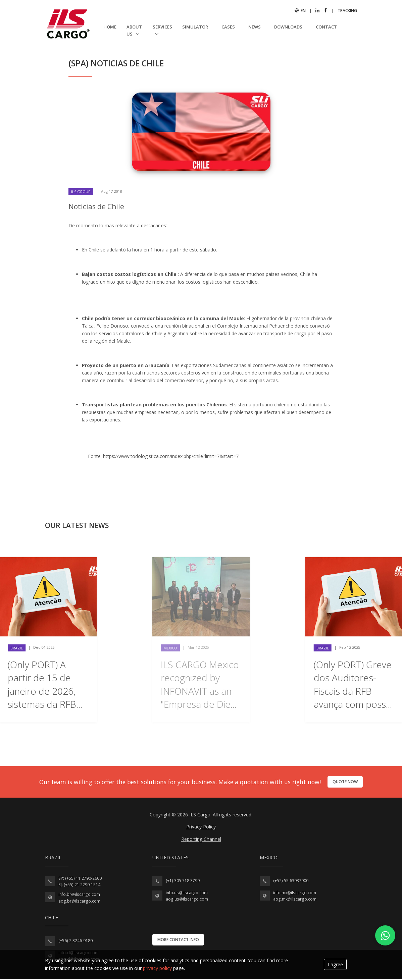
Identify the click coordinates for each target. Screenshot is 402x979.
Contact (326, 27)
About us (134, 30)
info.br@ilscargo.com (79, 894)
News (254, 27)
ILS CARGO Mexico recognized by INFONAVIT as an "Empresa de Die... (200, 684)
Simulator (195, 27)
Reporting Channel (201, 839)
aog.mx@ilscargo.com (294, 899)
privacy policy (157, 968)
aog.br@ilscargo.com (79, 901)
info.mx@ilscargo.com (294, 893)
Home (109, 27)
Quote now (345, 782)
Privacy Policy (201, 826)
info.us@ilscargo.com (187, 893)
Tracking (347, 10)
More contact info (178, 939)
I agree (335, 964)
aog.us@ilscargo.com (187, 899)
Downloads (288, 27)
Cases (228, 27)
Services (162, 27)
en (300, 10)
